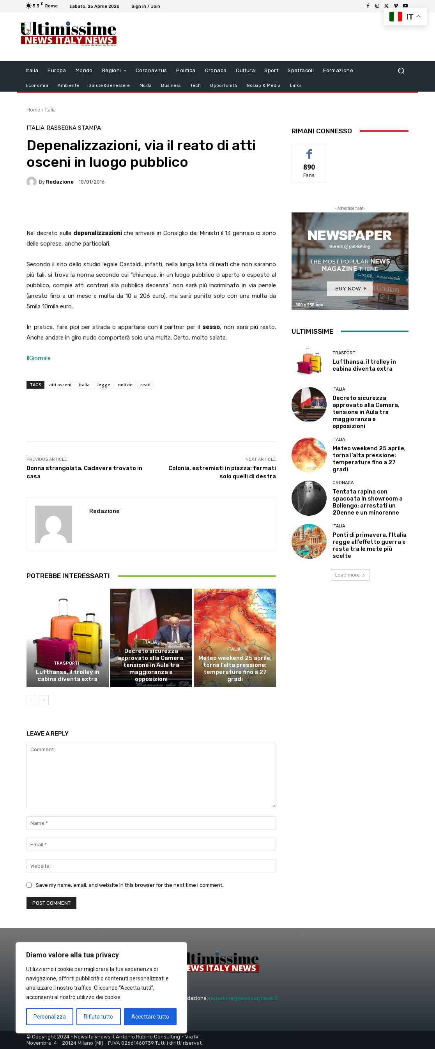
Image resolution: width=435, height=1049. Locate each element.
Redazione (60, 181)
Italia (50, 109)
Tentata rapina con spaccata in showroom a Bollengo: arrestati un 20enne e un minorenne (367, 502)
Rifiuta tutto (98, 1017)
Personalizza (50, 1017)
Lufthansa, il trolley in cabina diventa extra (67, 676)
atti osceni (60, 384)
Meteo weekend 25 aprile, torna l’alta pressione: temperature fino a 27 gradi (235, 669)
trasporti (66, 663)
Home (33, 109)
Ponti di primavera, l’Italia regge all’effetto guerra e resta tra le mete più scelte (369, 545)
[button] (401, 71)
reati (145, 384)
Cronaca (343, 483)
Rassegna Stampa (73, 128)
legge (103, 384)
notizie (125, 384)
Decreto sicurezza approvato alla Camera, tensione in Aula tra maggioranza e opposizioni (151, 665)
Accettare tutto (150, 1017)
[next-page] (44, 700)
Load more (350, 574)
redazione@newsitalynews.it (243, 998)
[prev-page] (31, 700)
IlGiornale (39, 358)
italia (84, 384)
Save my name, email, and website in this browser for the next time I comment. (129, 885)
